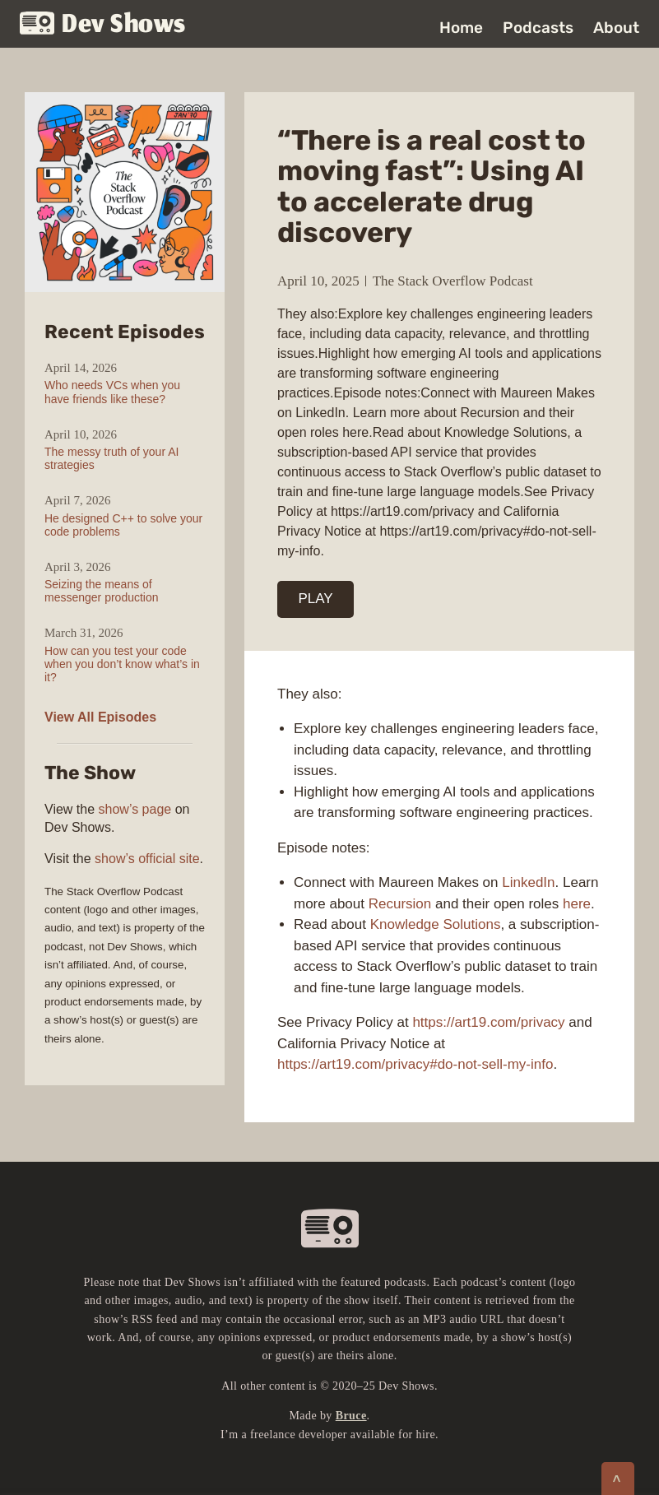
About (616, 27)
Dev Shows (103, 25)
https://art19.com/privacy (488, 1022)
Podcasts (538, 27)
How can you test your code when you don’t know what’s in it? (122, 664)
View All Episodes (100, 717)
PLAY (316, 598)
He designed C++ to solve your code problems (123, 525)
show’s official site (147, 859)
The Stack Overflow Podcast (453, 281)
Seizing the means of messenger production (101, 591)
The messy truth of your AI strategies (111, 458)
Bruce (351, 1415)
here (577, 904)
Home (461, 27)
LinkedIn (528, 882)
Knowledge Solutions (435, 924)
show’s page (135, 809)
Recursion (400, 904)
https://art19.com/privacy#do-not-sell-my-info (415, 1064)
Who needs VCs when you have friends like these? (112, 391)
